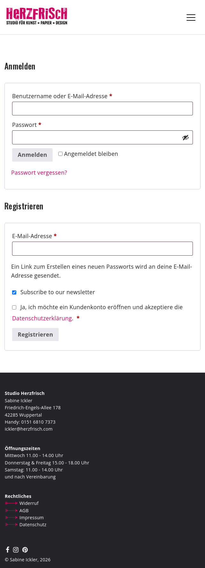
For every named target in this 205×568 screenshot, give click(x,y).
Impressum (31, 517)
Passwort (42, 123)
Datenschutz (33, 524)
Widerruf (29, 503)
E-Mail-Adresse (50, 235)
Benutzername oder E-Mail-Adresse (78, 95)
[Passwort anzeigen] (185, 137)
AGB (24, 510)
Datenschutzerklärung (42, 318)
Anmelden (32, 154)
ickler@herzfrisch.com (29, 429)
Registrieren (35, 334)
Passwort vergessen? (39, 172)
